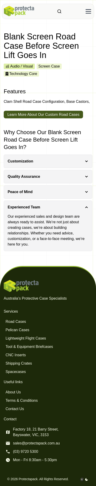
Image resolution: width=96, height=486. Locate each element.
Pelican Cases (17, 330)
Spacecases (16, 372)
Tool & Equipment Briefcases (29, 347)
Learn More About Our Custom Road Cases (43, 115)
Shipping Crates (19, 363)
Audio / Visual (19, 66)
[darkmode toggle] (84, 479)
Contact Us (15, 409)
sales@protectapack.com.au (36, 443)
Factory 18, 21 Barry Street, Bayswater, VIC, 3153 (36, 432)
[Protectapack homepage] (48, 286)
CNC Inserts (16, 355)
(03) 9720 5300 (25, 452)
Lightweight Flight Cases (26, 338)
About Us (13, 392)
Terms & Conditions (22, 400)
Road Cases (16, 322)
